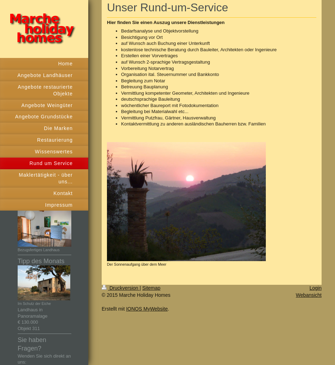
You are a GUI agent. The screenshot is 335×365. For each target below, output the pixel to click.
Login (316, 288)
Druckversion (120, 288)
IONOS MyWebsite (147, 309)
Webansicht (309, 295)
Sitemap (151, 288)
